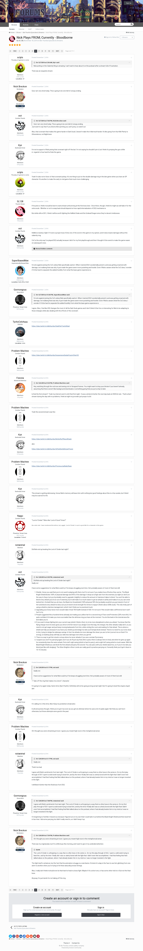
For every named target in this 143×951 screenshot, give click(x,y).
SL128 (21, 41)
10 (48, 51)
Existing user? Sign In (114, 3)
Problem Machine (20, 351)
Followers (125, 37)
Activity (25, 25)
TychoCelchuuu (20, 321)
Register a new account (42, 915)
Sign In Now (100, 915)
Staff (30, 29)
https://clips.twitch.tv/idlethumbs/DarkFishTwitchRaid (50, 326)
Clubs (36, 25)
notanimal (20, 545)
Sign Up (128, 3)
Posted (39, 57)
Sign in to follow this (112, 37)
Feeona (20, 378)
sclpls (20, 57)
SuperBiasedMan (20, 260)
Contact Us (76, 943)
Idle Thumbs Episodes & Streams (51, 41)
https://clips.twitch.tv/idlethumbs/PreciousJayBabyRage (51, 466)
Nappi (20, 516)
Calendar (21, 29)
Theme (66, 943)
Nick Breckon (20, 86)
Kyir (54, 62)
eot (20, 115)
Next (57, 51)
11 (52, 51)
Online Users (40, 29)
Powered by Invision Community (71, 948)
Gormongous (20, 289)
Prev (14, 51)
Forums (12, 29)
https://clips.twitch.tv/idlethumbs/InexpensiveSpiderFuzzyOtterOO (54, 355)
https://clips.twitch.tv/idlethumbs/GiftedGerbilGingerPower (52, 449)
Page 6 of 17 (69, 51)
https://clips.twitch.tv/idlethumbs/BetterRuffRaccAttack (51, 439)
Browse (14, 25)
